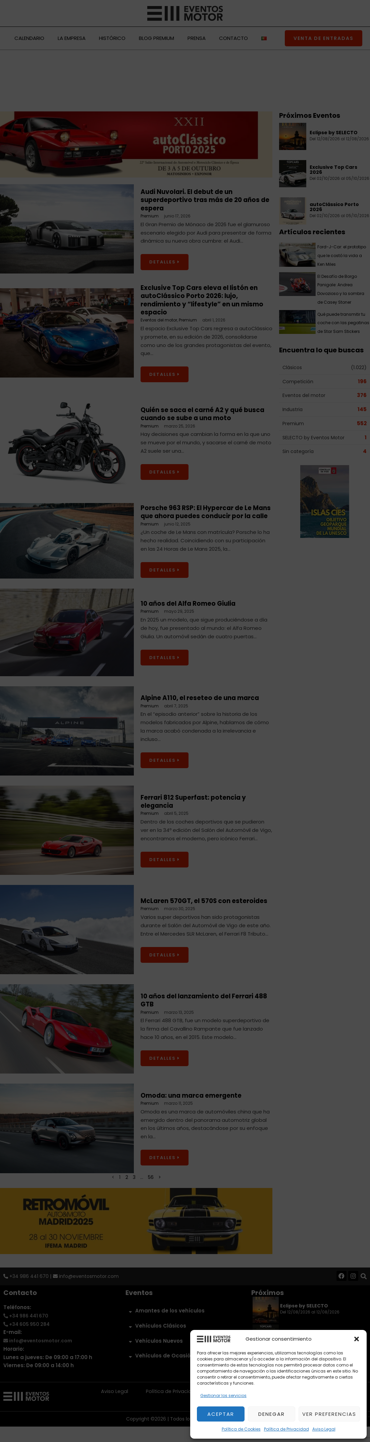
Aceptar (220, 1414)
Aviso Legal (323, 1429)
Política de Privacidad (286, 1429)
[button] (356, 1339)
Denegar (271, 1414)
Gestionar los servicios (223, 1395)
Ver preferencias (329, 1414)
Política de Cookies (241, 1429)
